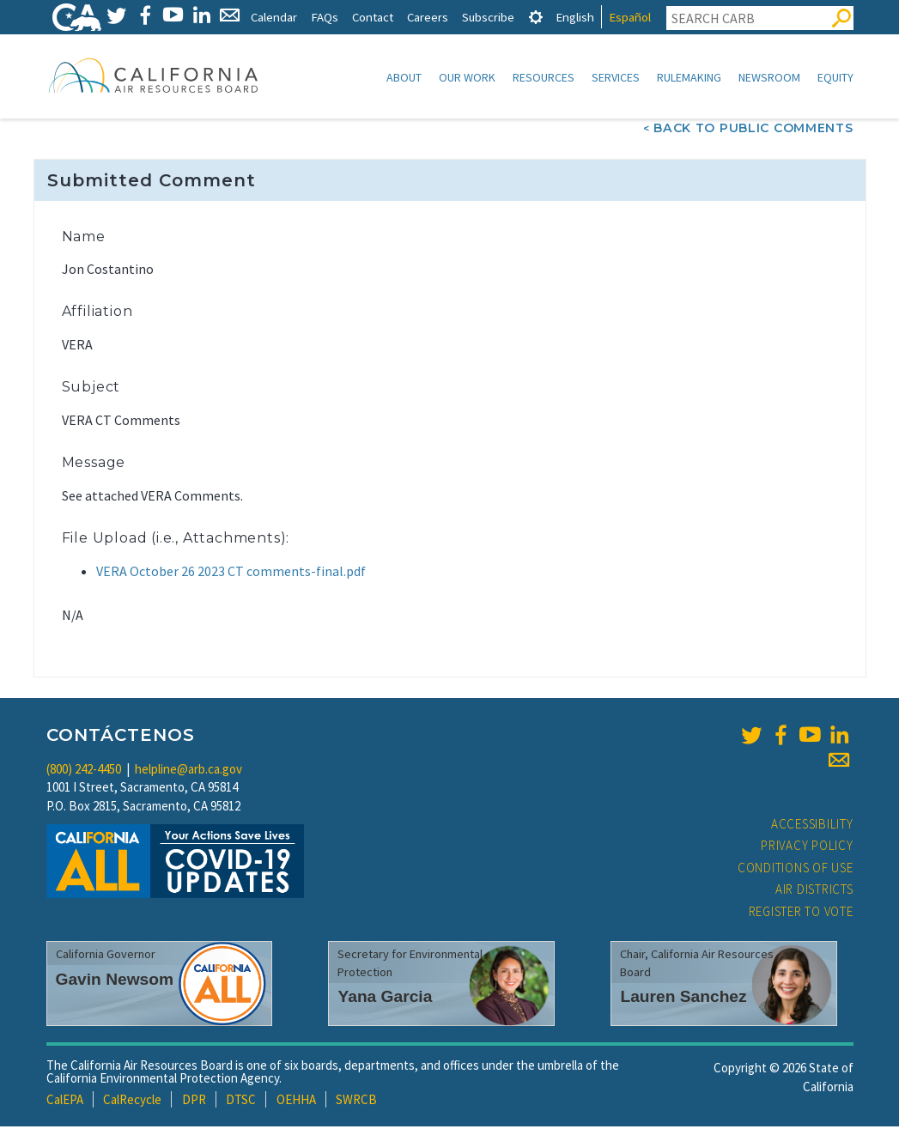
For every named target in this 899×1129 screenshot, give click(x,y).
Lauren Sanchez (683, 998)
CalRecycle (132, 1101)
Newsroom (769, 77)
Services (616, 77)
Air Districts (814, 891)
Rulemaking (689, 77)
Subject (91, 388)
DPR (194, 1101)
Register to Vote (801, 913)
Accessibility (812, 825)
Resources (543, 77)
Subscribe (488, 17)
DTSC (241, 1101)
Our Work (467, 77)
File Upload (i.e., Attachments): (176, 539)
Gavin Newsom (115, 981)
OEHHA (296, 1101)
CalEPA (64, 1101)
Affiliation (97, 313)
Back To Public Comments (753, 129)
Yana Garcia (384, 998)
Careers (427, 17)
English (575, 17)
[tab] (536, 16)
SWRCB (356, 1101)
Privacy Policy (807, 847)
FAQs (324, 17)
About (404, 77)
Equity (835, 77)
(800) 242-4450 (83, 770)
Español (630, 17)
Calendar (274, 17)
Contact (372, 17)
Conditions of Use (795, 869)
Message (94, 464)
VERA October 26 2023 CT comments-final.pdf (231, 572)
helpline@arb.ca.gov (188, 770)
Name (84, 238)
